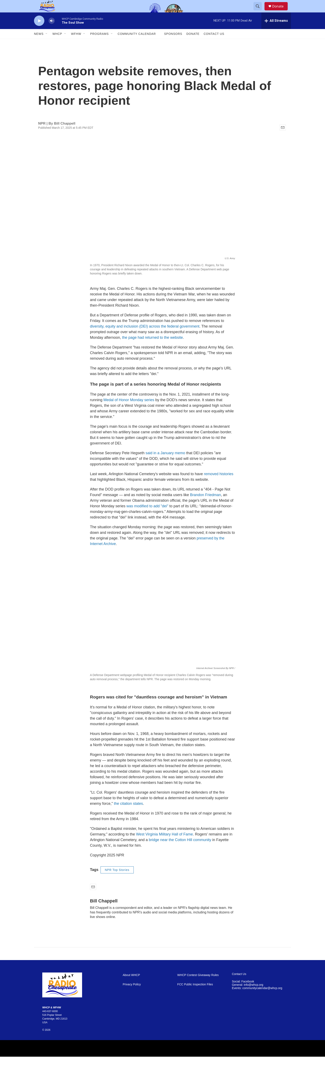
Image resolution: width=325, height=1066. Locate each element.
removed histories (218, 483)
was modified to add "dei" (147, 515)
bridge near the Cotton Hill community (180, 849)
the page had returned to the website (152, 347)
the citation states (128, 813)
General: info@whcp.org (247, 994)
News (39, 43)
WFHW (76, 43)
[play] (39, 30)
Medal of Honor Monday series (128, 409)
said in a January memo (165, 462)
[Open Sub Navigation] (46, 43)
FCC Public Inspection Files (195, 993)
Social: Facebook (243, 990)
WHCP (57, 43)
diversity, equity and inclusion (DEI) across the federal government (144, 336)
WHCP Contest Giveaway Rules (198, 984)
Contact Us (214, 43)
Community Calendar (137, 43)
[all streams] (276, 30)
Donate (280, 11)
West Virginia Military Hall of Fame (164, 843)
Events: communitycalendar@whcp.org (257, 997)
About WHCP (131, 984)
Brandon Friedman (205, 504)
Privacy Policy (132, 993)
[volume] (51, 30)
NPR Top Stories (117, 879)
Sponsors (173, 43)
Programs (99, 43)
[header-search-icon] (259, 11)
